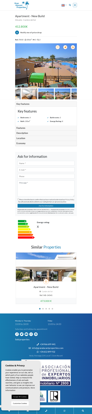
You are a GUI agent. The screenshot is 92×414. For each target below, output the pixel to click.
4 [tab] (49, 308)
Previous (18, 65)
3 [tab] (46, 308)
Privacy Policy (69, 199)
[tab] (46, 104)
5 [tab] (52, 308)
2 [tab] (43, 308)
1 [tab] (40, 308)
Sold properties (22, 339)
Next (74, 65)
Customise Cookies (20, 403)
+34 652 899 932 (46, 352)
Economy (21, 143)
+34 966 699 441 (46, 344)
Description (22, 133)
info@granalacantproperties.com (47, 348)
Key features (22, 104)
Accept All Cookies (20, 397)
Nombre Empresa (25, 5)
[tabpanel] (46, 278)
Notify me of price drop (28, 32)
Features (20, 128)
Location (20, 138)
